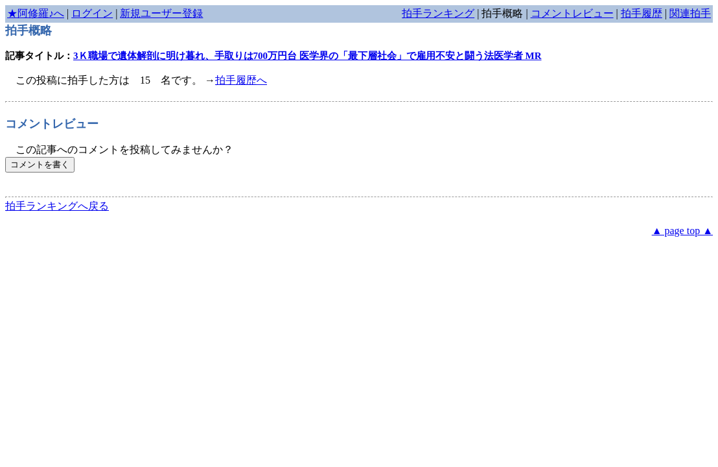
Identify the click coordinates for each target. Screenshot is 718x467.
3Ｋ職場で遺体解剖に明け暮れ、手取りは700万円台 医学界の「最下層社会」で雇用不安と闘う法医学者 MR (307, 56)
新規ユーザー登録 (161, 13)
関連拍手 (690, 13)
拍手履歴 (641, 13)
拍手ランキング (438, 13)
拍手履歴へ (241, 80)
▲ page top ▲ (682, 230)
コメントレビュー (572, 13)
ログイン (92, 13)
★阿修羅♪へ (35, 13)
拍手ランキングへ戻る (57, 205)
